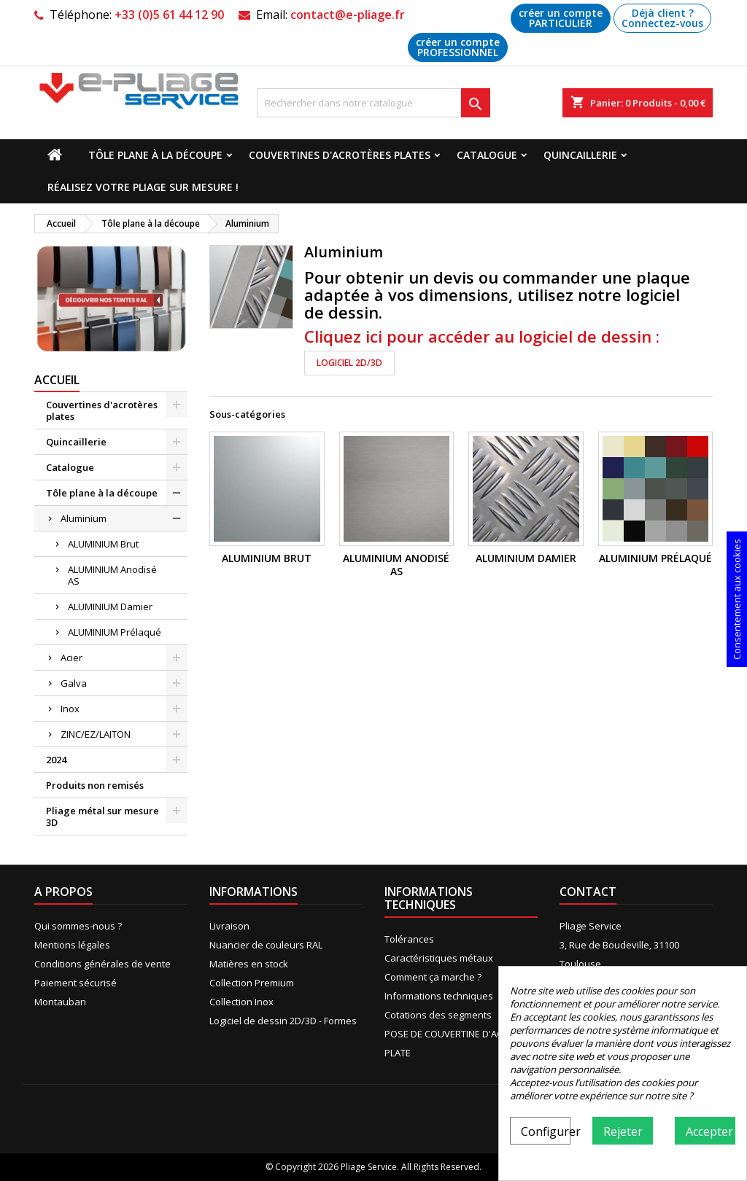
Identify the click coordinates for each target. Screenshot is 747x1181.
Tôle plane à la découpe (155, 155)
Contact (588, 892)
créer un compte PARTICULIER (561, 18)
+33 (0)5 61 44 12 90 (169, 15)
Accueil (57, 380)
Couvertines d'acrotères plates (339, 155)
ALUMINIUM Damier (110, 606)
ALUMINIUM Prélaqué (114, 632)
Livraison (229, 925)
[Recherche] (373, 102)
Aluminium (84, 518)
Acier (71, 657)
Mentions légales (72, 944)
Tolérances (409, 939)
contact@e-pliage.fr (347, 15)
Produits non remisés (95, 785)
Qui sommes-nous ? (78, 925)
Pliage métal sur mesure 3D (102, 816)
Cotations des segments (438, 1014)
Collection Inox (241, 1001)
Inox (70, 708)
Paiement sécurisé (75, 982)
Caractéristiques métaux (438, 957)
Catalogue (487, 155)
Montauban (60, 1001)
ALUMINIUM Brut (103, 543)
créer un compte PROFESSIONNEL (458, 47)
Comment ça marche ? (432, 976)
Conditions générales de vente (102, 963)
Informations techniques (438, 995)
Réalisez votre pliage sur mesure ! (143, 187)
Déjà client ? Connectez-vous (662, 18)
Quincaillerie (580, 155)
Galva (74, 683)
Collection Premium (251, 982)
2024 (56, 759)
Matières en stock (248, 963)
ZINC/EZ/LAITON (96, 734)
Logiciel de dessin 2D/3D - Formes (283, 1020)
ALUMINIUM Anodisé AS (112, 575)
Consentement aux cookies (736, 599)
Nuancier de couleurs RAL (265, 944)
